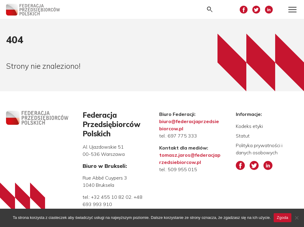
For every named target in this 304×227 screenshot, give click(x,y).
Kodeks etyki (249, 126)
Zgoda (282, 217)
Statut (243, 136)
